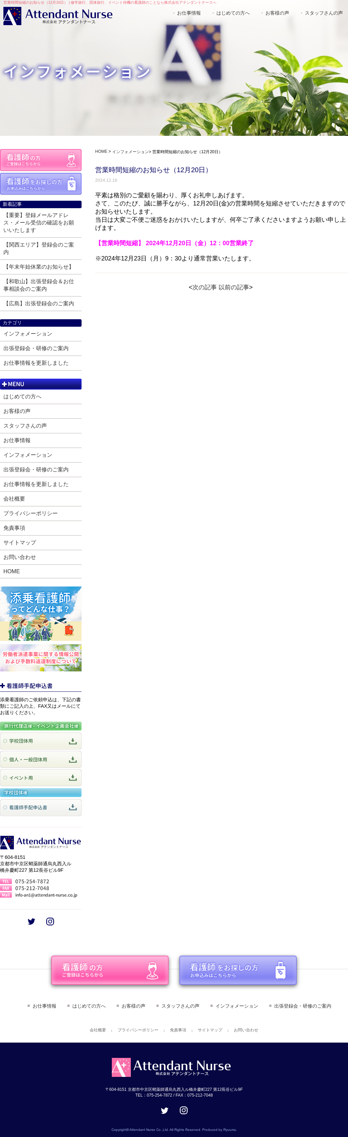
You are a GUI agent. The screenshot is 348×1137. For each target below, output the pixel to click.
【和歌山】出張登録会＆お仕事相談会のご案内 (38, 285)
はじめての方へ (233, 13)
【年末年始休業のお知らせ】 (38, 267)
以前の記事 (234, 287)
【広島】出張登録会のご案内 (38, 303)
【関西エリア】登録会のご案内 (38, 248)
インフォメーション (27, 333)
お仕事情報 (189, 13)
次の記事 (204, 287)
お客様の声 (277, 13)
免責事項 (14, 528)
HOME (11, 571)
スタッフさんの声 (324, 13)
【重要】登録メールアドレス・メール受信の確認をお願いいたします (38, 222)
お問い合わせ (19, 557)
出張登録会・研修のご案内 (36, 348)
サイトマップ (19, 542)
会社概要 (14, 498)
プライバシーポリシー (30, 513)
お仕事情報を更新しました (36, 363)
